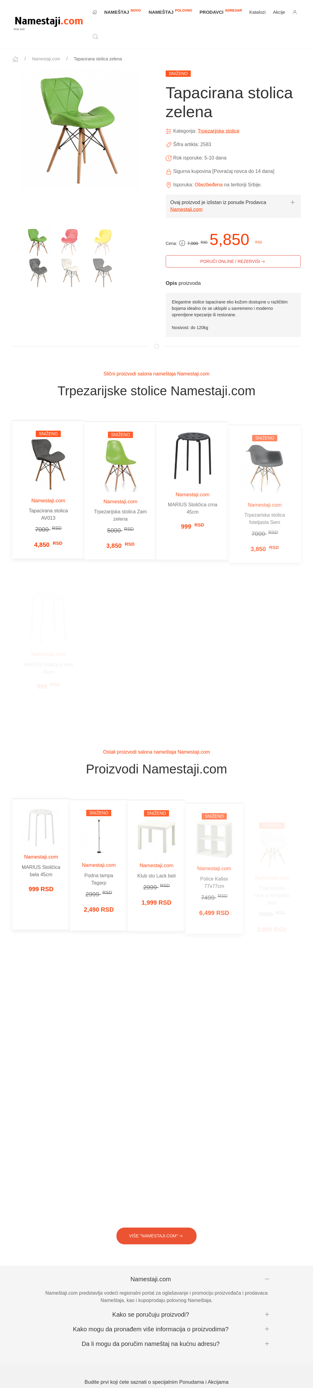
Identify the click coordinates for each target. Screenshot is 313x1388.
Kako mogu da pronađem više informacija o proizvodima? (150, 1329)
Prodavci (221, 11)
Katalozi (257, 12)
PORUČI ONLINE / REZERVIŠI (233, 262)
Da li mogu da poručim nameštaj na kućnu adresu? (150, 1343)
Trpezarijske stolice (218, 131)
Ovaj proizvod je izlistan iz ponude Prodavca (218, 202)
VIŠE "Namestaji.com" (156, 1236)
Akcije (279, 12)
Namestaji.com (46, 58)
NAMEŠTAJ (122, 12)
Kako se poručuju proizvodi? (150, 1314)
